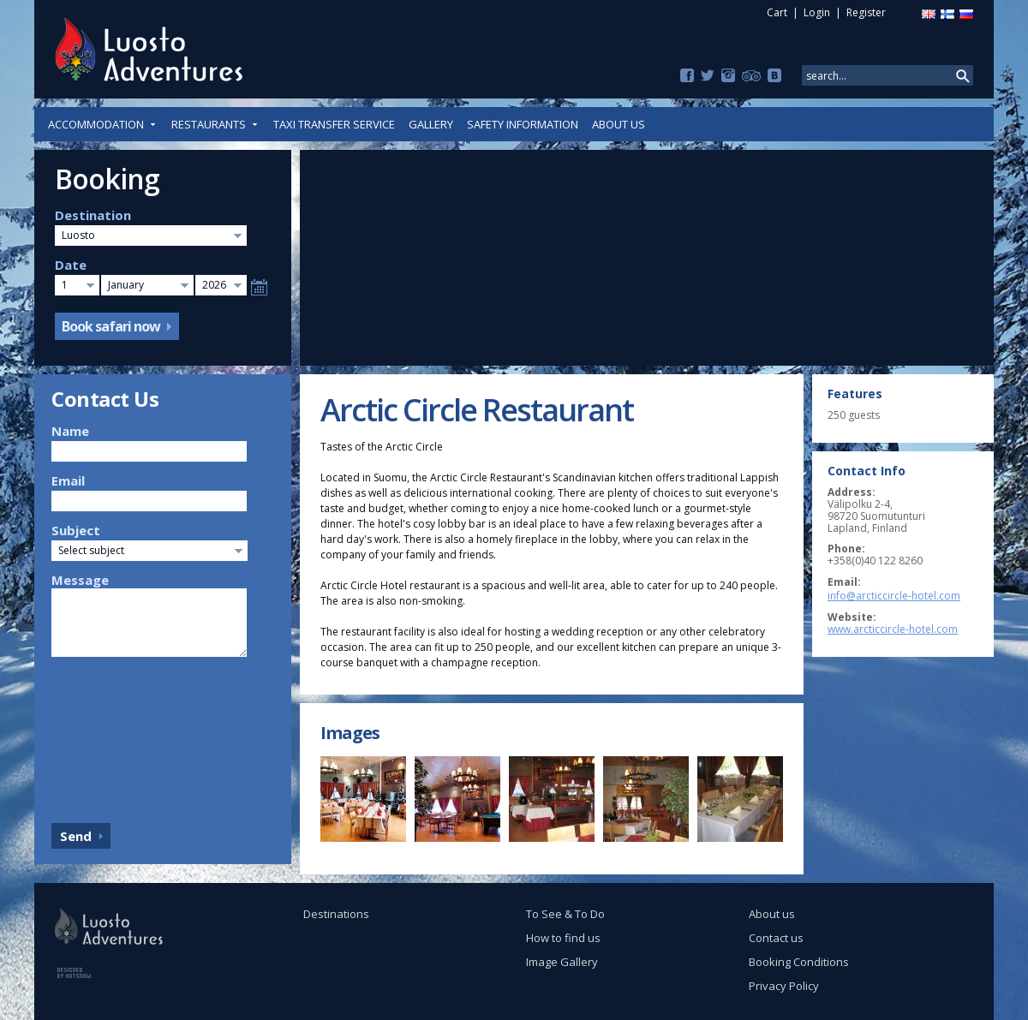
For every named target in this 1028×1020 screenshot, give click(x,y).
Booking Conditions (799, 961)
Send (76, 835)
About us (618, 124)
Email (68, 480)
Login (817, 12)
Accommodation (103, 124)
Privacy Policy (784, 985)
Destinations (336, 914)
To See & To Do (565, 914)
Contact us (776, 937)
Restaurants (215, 124)
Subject (75, 530)
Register (866, 12)
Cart (777, 12)
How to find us (563, 937)
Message (80, 579)
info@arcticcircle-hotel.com (894, 595)
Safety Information (522, 124)
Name (70, 430)
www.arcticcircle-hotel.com (893, 629)
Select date (259, 287)
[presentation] (121, 735)
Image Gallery (562, 961)
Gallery (431, 124)
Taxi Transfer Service (334, 124)
